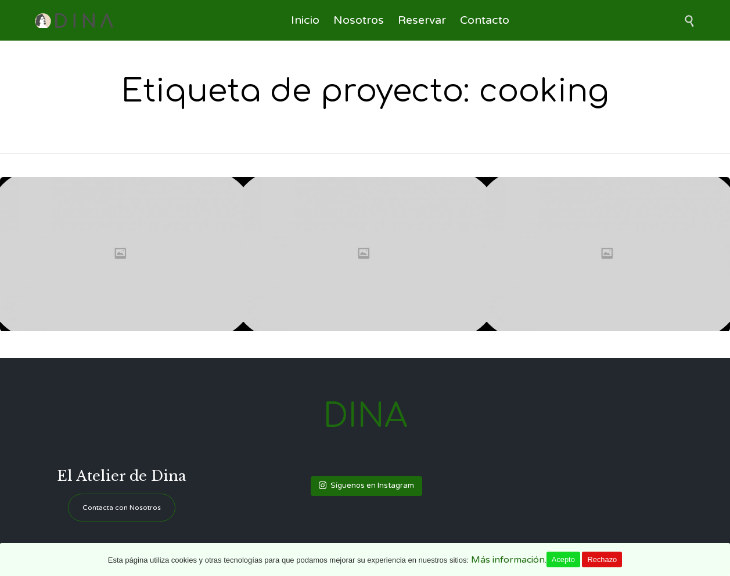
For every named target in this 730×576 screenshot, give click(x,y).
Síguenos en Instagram (366, 485)
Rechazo (602, 559)
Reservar (422, 20)
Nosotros (358, 20)
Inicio (305, 20)
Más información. (508, 560)
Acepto (563, 559)
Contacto (484, 20)
